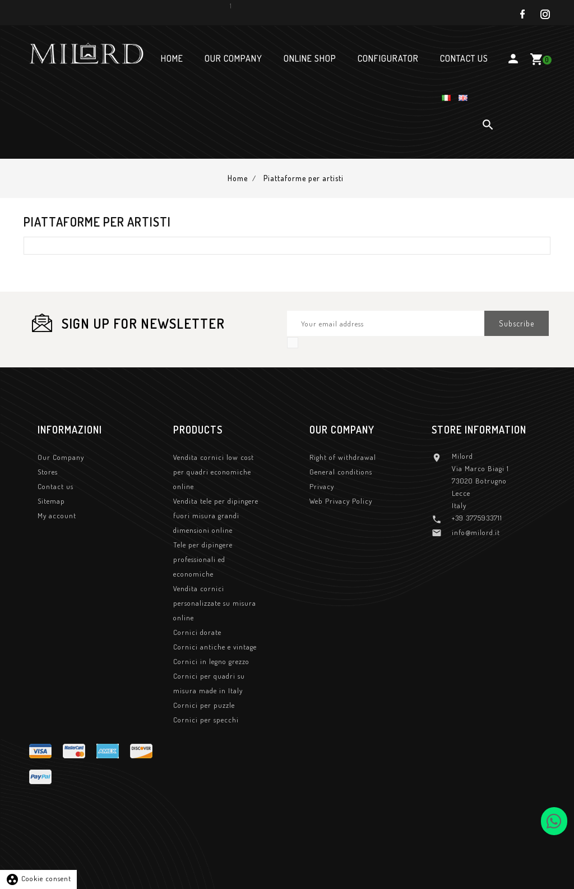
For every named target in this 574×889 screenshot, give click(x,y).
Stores (48, 472)
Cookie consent (38, 878)
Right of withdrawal (342, 458)
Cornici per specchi (206, 720)
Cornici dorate (197, 633)
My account (57, 516)
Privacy (321, 487)
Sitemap (51, 502)
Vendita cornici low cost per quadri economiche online (213, 473)
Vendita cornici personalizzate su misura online (214, 604)
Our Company (61, 458)
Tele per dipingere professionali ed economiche (203, 560)
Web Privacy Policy (340, 502)
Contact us (55, 487)
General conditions (340, 472)
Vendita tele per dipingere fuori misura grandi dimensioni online (215, 517)
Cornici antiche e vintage (215, 647)
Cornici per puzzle (204, 706)
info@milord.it (476, 533)
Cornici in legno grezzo (211, 662)
